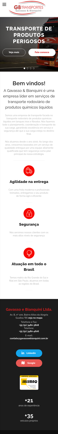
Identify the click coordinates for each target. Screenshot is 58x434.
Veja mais (14, 52)
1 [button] (25, 69)
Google (28, 363)
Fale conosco (42, 52)
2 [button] (28, 69)
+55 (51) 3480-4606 (29, 331)
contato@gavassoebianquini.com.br (29, 338)
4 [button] (34, 69)
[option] (29, 40)
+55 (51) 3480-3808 (29, 325)
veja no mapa (35, 318)
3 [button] (31, 69)
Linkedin (28, 353)
